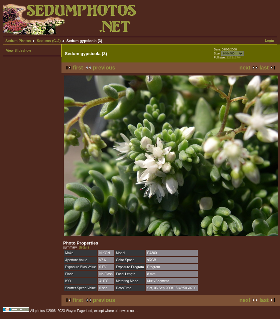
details (84, 247)
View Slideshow (18, 50)
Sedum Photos (18, 41)
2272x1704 (234, 57)
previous (104, 67)
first (78, 67)
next (245, 67)
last (264, 67)
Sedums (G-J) (49, 41)
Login (269, 40)
